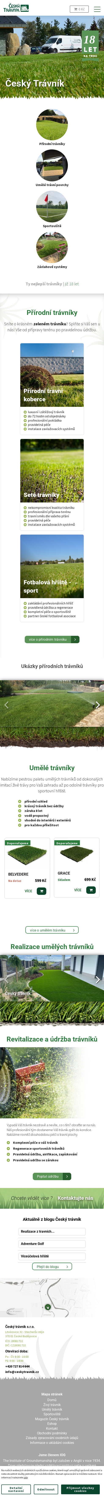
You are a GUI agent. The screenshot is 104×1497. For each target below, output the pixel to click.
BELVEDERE (18, 874)
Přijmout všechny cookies (80, 1489)
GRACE (64, 873)
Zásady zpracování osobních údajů (52, 1438)
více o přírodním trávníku (48, 639)
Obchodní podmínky (52, 1433)
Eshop (52, 1424)
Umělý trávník (52, 1409)
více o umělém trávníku (47, 930)
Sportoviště (52, 1414)
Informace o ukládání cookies (52, 1443)
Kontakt (52, 1429)
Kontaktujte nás (75, 1198)
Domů (51, 1400)
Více (28, 891)
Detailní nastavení (16, 1489)
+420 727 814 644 (17, 1366)
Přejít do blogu (48, 1267)
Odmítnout (46, 1489)
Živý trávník (52, 1405)
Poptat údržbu (48, 1176)
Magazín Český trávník (52, 1419)
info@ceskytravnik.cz (22, 1372)
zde (26, 1477)
